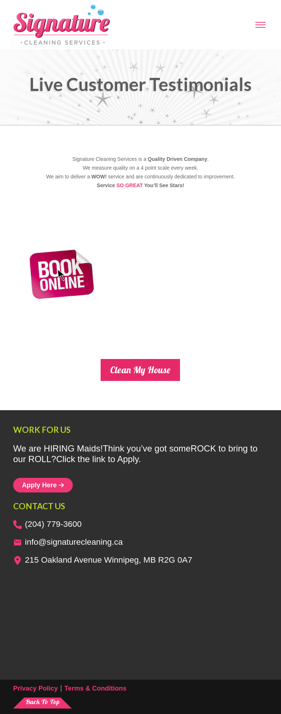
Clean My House (140, 370)
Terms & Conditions (95, 688)
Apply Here (43, 485)
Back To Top (43, 702)
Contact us (39, 506)
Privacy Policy (35, 688)
